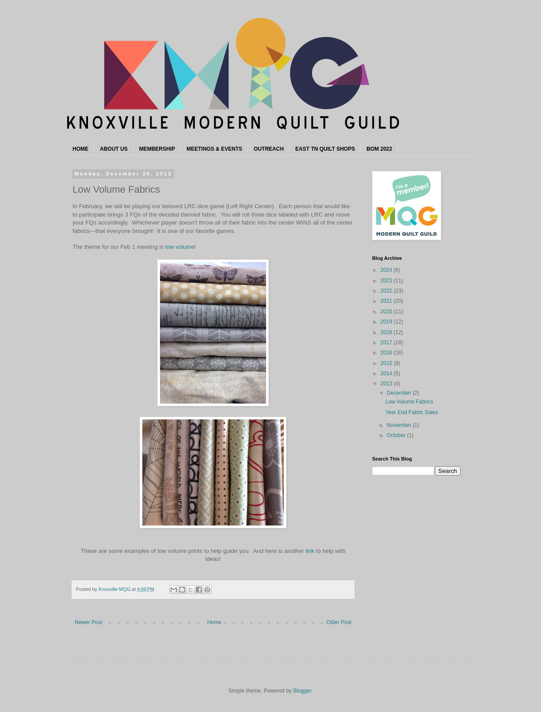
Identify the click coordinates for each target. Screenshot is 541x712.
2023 (387, 281)
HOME (80, 149)
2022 (387, 291)
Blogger (302, 691)
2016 (387, 353)
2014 (387, 373)
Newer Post (88, 622)
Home (214, 622)
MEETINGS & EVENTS (214, 149)
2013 (387, 384)
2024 (387, 270)
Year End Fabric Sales (411, 412)
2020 (387, 311)
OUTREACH (269, 149)
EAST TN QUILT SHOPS (325, 149)
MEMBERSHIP (157, 149)
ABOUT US (114, 149)
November (400, 425)
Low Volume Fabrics (409, 402)
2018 (387, 332)
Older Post (338, 622)
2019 (387, 322)
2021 (387, 301)
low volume (179, 247)
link (309, 551)
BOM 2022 (379, 149)
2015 (387, 363)
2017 (387, 342)
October (397, 435)
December (400, 393)
